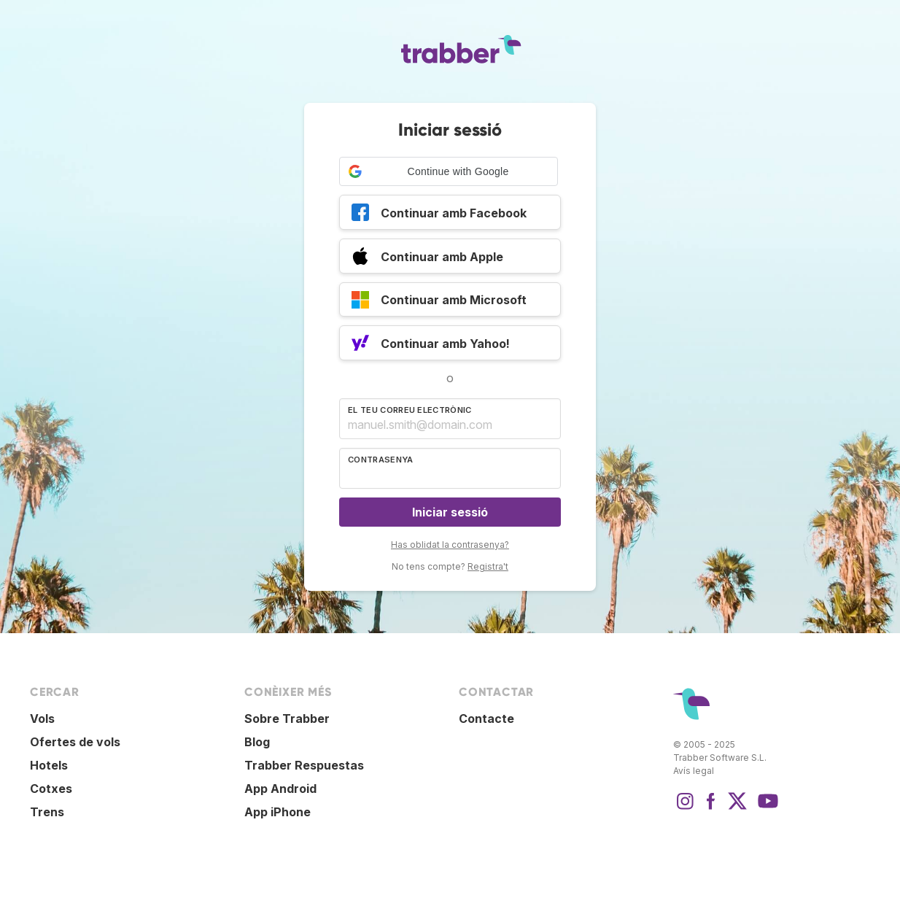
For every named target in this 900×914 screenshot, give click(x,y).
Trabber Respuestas (304, 765)
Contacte (486, 718)
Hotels (49, 765)
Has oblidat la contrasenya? (450, 544)
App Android (280, 788)
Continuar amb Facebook (439, 214)
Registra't (488, 566)
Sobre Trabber (287, 718)
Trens (47, 812)
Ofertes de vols (75, 742)
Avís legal (693, 770)
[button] (448, 171)
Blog (257, 742)
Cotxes (51, 788)
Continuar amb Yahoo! (431, 345)
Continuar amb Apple (427, 258)
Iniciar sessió (450, 512)
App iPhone (277, 812)
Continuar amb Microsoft (439, 302)
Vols (42, 718)
